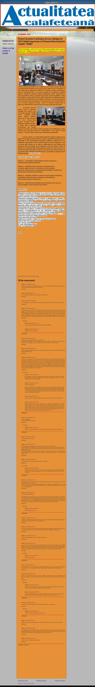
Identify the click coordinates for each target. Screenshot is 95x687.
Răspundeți (23, 289)
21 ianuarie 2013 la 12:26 (33, 396)
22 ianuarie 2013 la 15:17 (30, 620)
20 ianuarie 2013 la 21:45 (30, 348)
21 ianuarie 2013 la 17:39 (30, 479)
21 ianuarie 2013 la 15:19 (30, 436)
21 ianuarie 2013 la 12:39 (33, 402)
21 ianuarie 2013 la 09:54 (33, 374)
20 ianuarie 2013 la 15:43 (30, 308)
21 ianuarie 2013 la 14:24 (30, 417)
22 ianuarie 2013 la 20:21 (30, 628)
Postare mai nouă (23, 680)
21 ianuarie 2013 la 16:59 (33, 468)
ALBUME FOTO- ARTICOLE (20, 30)
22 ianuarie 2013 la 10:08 (33, 555)
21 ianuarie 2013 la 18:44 (33, 508)
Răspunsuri (25, 320)
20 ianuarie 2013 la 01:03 (30, 293)
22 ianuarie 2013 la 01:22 (30, 573)
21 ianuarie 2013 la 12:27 (33, 329)
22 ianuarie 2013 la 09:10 (33, 611)
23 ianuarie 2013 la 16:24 (30, 638)
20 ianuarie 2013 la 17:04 (33, 323)
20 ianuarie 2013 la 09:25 (30, 300)
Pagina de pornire (7, 30)
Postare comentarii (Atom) (29, 683)
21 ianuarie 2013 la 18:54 (30, 526)
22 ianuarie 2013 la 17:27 (33, 427)
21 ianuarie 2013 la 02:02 (30, 357)
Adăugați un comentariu (23, 644)
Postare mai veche (60, 680)
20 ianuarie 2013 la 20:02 (30, 338)
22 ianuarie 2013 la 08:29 (30, 602)
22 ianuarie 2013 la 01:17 (30, 564)
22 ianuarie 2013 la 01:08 (30, 543)
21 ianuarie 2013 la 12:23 (33, 382)
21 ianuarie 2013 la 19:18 (30, 535)
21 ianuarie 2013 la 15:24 (30, 444)
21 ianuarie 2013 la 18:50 (30, 517)
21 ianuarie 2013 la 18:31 (30, 492)
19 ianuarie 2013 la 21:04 (30, 284)
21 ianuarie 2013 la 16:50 (30, 459)
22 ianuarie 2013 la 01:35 (33, 584)
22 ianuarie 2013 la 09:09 (33, 592)
